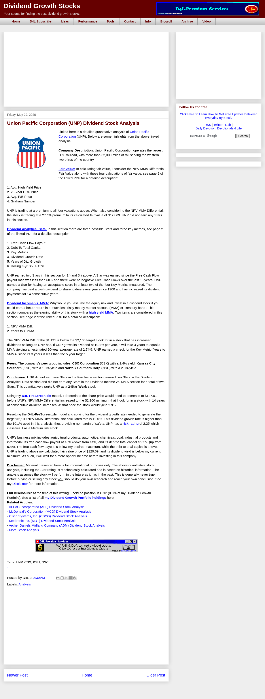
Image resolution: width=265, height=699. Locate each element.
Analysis (25, 584)
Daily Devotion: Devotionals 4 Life (218, 128)
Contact (130, 21)
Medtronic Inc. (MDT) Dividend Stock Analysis (42, 521)
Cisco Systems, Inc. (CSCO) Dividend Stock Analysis (48, 516)
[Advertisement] (87, 37)
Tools (111, 21)
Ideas (65, 21)
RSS (208, 125)
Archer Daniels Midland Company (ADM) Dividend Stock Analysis (57, 525)
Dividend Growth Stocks (42, 5)
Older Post (155, 675)
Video (206, 21)
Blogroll (166, 21)
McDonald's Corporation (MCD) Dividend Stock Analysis (50, 511)
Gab (228, 125)
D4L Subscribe (40, 21)
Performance (87, 21)
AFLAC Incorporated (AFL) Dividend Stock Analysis (46, 507)
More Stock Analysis (24, 530)
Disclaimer (20, 484)
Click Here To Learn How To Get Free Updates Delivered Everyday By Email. (218, 116)
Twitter (218, 125)
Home (16, 21)
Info (148, 21)
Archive (187, 21)
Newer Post (17, 675)
